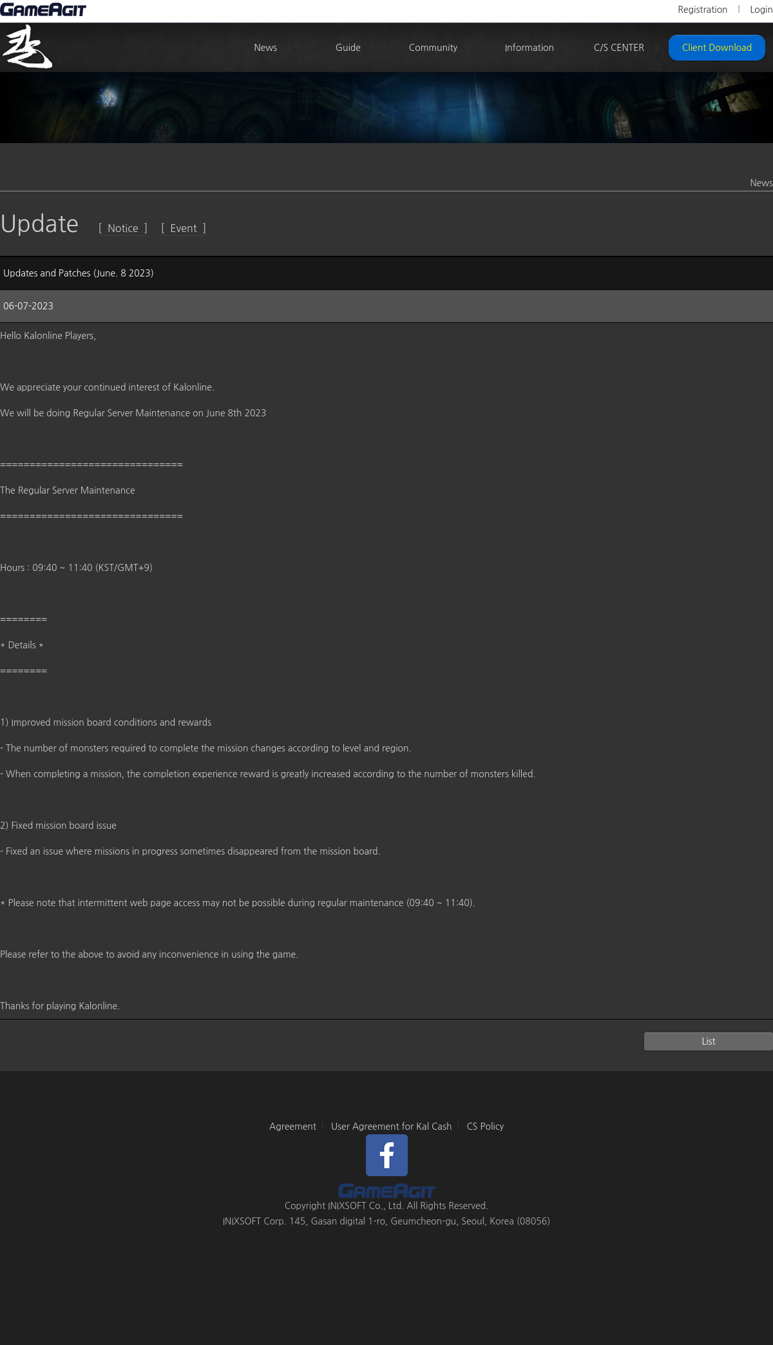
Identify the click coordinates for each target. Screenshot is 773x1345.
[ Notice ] (123, 228)
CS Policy (485, 1126)
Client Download (717, 47)
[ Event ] (184, 228)
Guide (348, 47)
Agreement (292, 1126)
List (708, 1041)
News (265, 47)
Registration (702, 9)
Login (761, 9)
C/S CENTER (619, 47)
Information (529, 47)
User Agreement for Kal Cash (391, 1126)
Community (433, 47)
